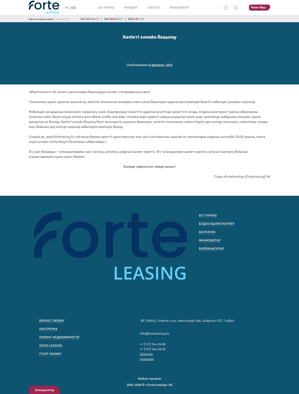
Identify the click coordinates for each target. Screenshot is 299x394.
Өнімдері (130, 7)
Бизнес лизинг (52, 321)
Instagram (147, 359)
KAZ (73, 7)
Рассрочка (48, 329)
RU (67, 7)
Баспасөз (207, 232)
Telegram (146, 354)
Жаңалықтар (179, 7)
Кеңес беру (258, 7)
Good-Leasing (50, 346)
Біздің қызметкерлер (216, 224)
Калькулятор (44, 390)
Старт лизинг (50, 354)
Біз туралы (106, 7)
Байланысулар (211, 249)
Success (154, 7)
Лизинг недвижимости (59, 337)
